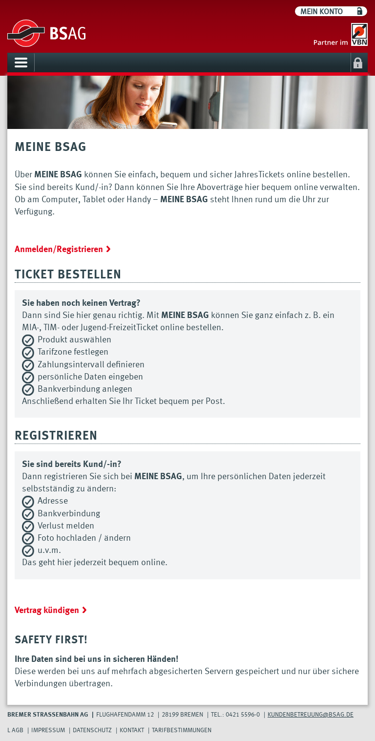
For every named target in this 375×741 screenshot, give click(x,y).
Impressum (48, 730)
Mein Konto (321, 12)
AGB (17, 730)
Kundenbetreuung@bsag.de (311, 715)
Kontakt (132, 730)
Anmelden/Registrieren (59, 249)
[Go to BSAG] (46, 34)
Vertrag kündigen (47, 610)
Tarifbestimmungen (181, 730)
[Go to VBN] (338, 34)
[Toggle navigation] (21, 62)
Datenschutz (92, 730)
